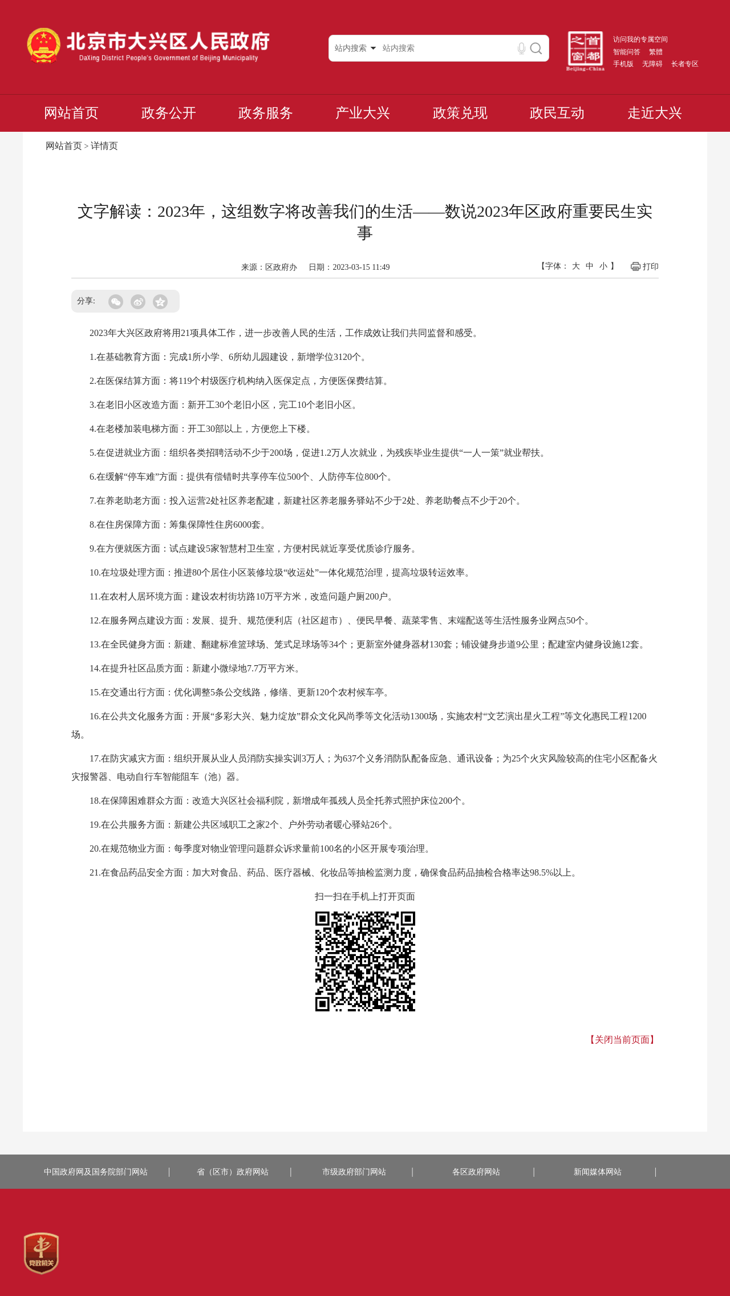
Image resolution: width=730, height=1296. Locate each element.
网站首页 (71, 113)
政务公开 (168, 113)
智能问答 (626, 52)
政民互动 (557, 113)
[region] (41, 1254)
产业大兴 (362, 113)
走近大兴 (654, 113)
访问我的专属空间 (640, 39)
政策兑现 (460, 113)
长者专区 (685, 64)
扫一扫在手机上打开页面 (365, 896)
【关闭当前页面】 (622, 1039)
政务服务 (265, 113)
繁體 (656, 52)
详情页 (104, 146)
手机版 (623, 64)
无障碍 (652, 64)
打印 (644, 266)
